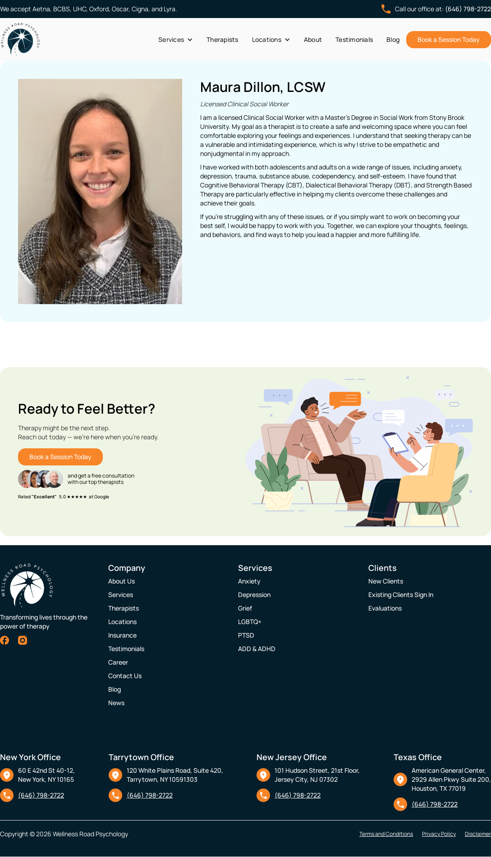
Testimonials (354, 39)
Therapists (222, 39)
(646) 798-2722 (468, 9)
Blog (392, 39)
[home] (20, 39)
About (313, 39)
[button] (175, 39)
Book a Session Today (449, 39)
